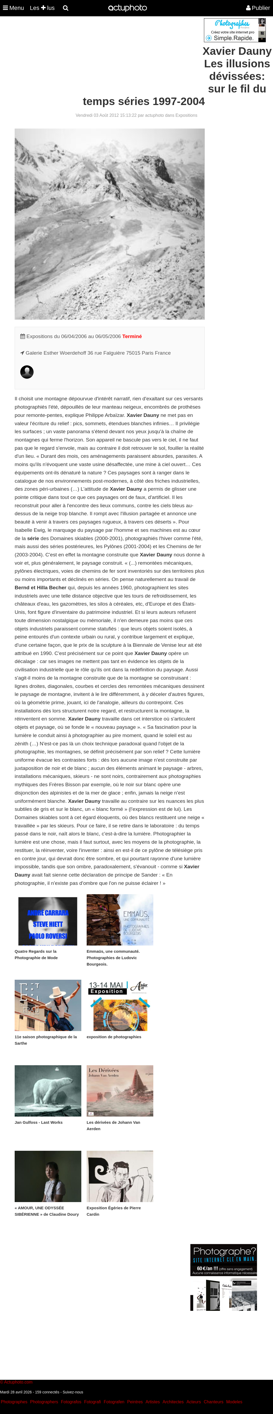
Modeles (234, 1402)
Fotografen (114, 1402)
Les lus (42, 8)
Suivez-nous (73, 1392)
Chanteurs (213, 1402)
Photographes (14, 1402)
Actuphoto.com (18, 1382)
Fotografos (71, 1402)
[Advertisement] (104, 55)
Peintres (135, 1402)
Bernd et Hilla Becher (40, 587)
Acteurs (193, 1402)
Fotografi (92, 1402)
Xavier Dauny (143, 415)
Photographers (44, 1402)
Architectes (173, 1402)
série (33, 538)
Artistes (153, 1402)
